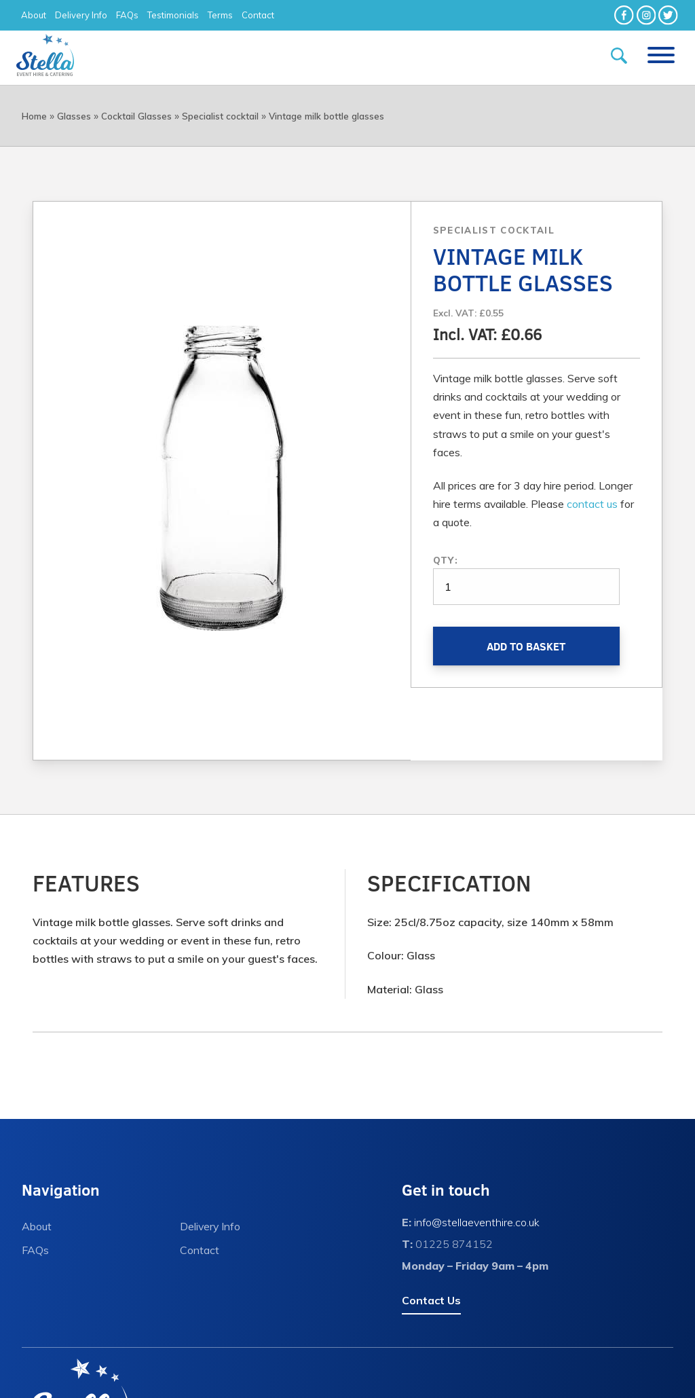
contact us (592, 504)
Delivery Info (81, 15)
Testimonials (173, 15)
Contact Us (431, 1300)
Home (34, 116)
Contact (258, 15)
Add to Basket (526, 646)
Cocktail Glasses (136, 116)
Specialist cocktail (220, 116)
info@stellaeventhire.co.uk (477, 1222)
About (33, 15)
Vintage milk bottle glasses (326, 116)
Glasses (74, 116)
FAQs (127, 15)
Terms (220, 15)
